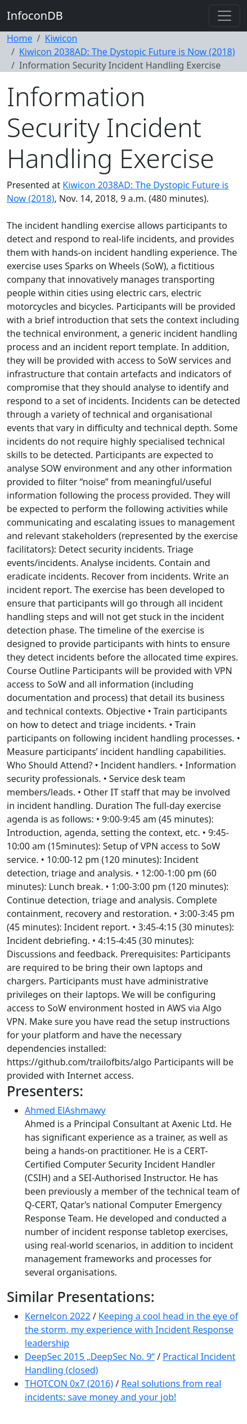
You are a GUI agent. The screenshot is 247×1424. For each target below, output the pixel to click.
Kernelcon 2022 (58, 1316)
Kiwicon (60, 38)
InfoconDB (35, 15)
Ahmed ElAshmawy (65, 1110)
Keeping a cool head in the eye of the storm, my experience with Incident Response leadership (131, 1329)
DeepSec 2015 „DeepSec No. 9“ (90, 1356)
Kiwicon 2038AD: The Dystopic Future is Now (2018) (127, 52)
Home (20, 38)
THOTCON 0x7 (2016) (69, 1383)
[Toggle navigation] (224, 15)
